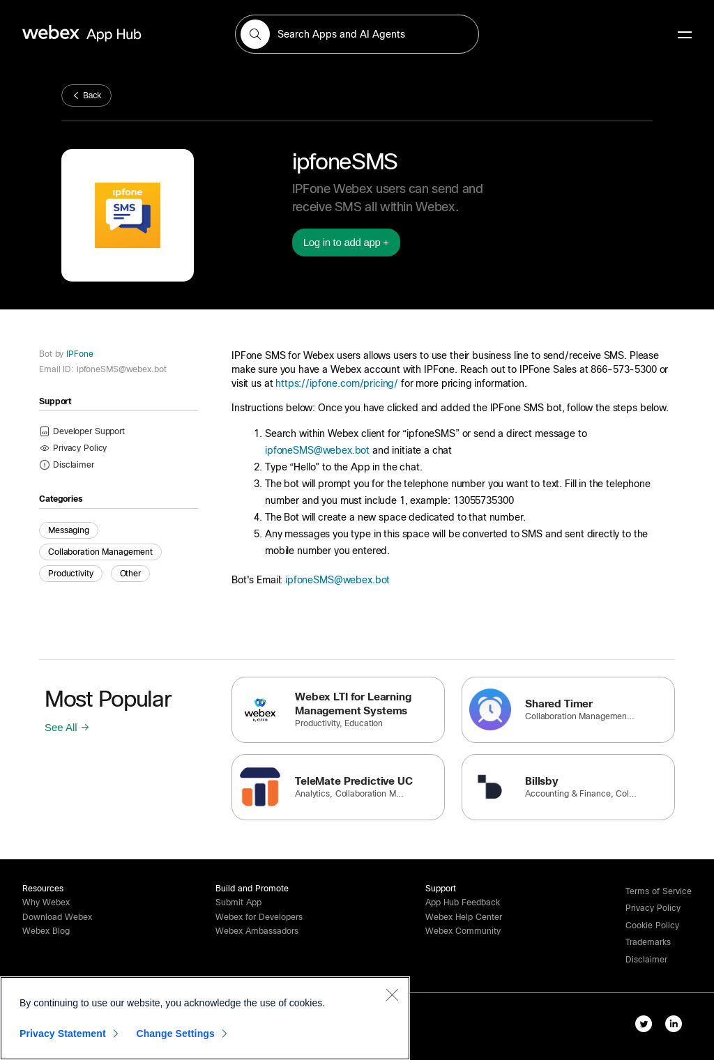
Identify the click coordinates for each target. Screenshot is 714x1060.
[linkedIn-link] (676, 1026)
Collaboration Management (100, 552)
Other (130, 573)
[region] (205, 1018)
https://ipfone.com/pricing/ (336, 383)
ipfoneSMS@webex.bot (317, 450)
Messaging (68, 530)
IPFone (78, 354)
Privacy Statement (63, 1033)
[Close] (392, 994)
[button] (255, 34)
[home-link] (108, 34)
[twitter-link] (646, 1026)
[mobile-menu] (685, 35)
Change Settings (175, 1033)
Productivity (70, 573)
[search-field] (357, 34)
